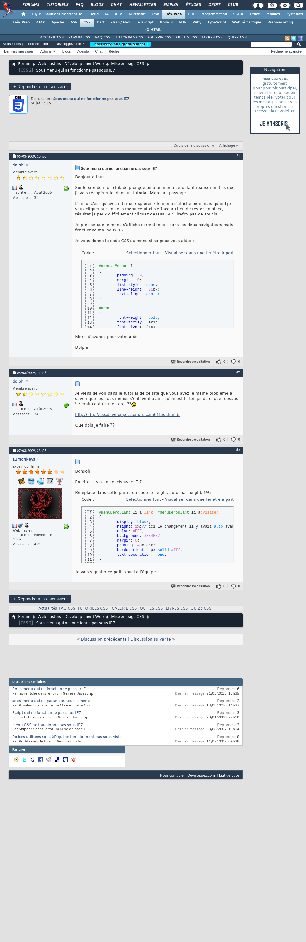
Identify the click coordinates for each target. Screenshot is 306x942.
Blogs (97, 5)
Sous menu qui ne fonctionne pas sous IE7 (91, 98)
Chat (116, 5)
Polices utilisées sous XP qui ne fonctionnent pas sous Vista (67, 737)
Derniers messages (19, 51)
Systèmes (294, 14)
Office (255, 14)
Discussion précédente (104, 639)
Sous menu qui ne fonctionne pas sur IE (49, 689)
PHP (182, 22)
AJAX (40, 22)
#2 (238, 372)
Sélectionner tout (143, 253)
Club (232, 5)
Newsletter (142, 5)
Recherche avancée (286, 51)
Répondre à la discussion (40, 86)
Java (155, 14)
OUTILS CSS (186, 37)
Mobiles (273, 14)
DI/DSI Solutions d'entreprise (57, 14)
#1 (238, 156)
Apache (57, 22)
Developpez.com (201, 775)
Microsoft (137, 14)
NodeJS (166, 22)
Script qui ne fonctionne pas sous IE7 (46, 713)
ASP (73, 22)
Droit (214, 5)
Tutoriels (57, 5)
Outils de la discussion (192, 146)
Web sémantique (246, 22)
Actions (46, 51)
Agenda (83, 51)
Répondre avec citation (191, 362)
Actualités (47, 608)
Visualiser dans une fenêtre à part (199, 253)
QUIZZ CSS (237, 37)
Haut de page (228, 775)
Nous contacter (172, 775)
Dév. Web (173, 14)
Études (193, 5)
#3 (238, 450)
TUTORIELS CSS (129, 37)
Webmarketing (280, 22)
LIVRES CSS (212, 37)
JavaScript (144, 22)
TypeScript (216, 22)
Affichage (227, 146)
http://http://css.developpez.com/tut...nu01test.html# (127, 415)
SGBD (238, 14)
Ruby (196, 22)
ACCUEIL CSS (52, 37)
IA (107, 14)
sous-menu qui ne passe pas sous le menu (51, 701)
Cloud (94, 14)
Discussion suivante (150, 639)
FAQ (79, 5)
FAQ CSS (102, 37)
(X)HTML (153, 30)
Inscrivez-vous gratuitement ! (120, 44)
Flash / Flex (120, 22)
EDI (191, 14)
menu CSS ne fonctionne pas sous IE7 (47, 725)
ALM (119, 14)
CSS (87, 22)
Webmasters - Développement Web (71, 64)
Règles (114, 51)
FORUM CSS (79, 37)
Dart (100, 22)
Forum (24, 64)
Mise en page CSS (127, 64)
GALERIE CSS (159, 37)
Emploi (170, 5)
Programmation (214, 14)
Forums (30, 5)
